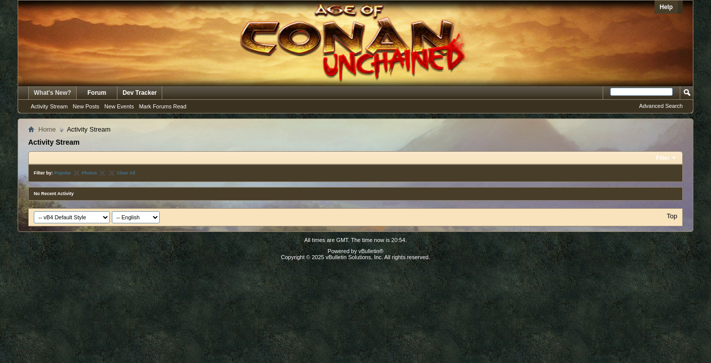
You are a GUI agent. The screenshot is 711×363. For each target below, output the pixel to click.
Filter (663, 158)
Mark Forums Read (162, 106)
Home (47, 129)
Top (672, 216)
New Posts (86, 106)
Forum (97, 92)
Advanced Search (661, 106)
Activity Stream (49, 106)
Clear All (126, 172)
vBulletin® (370, 251)
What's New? (52, 92)
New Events (119, 106)
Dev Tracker (139, 92)
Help (666, 7)
